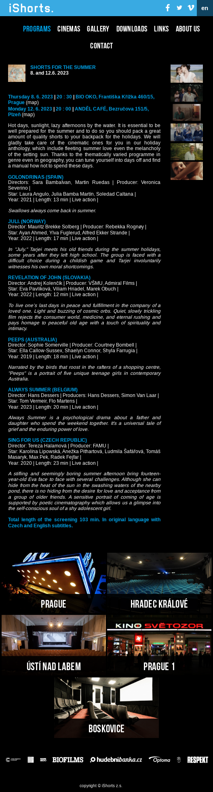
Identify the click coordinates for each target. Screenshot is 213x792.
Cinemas (68, 28)
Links (161, 28)
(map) (32, 103)
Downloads (132, 28)
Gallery (98, 28)
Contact (101, 45)
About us (188, 28)
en (205, 8)
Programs (37, 28)
